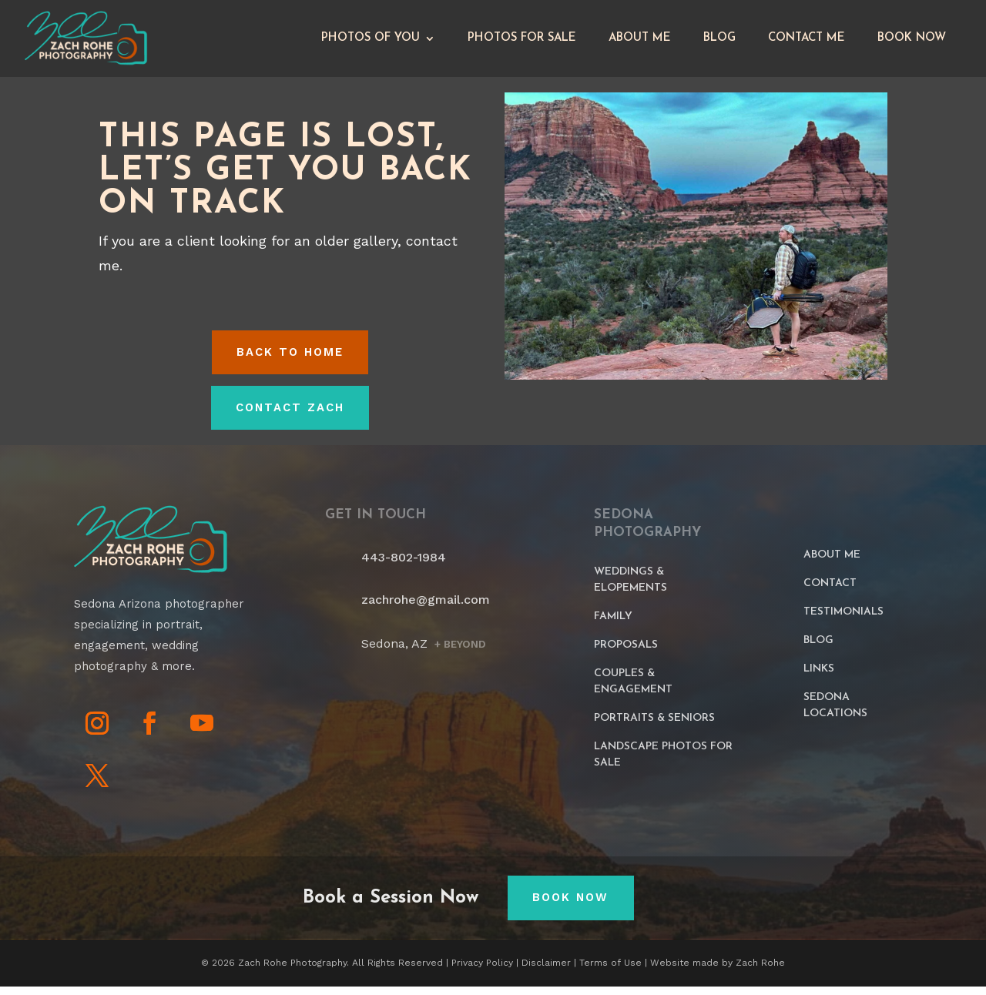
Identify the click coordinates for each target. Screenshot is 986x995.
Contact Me (806, 42)
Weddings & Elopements (630, 587)
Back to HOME (290, 360)
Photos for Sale (522, 42)
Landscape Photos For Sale (663, 762)
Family (613, 624)
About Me (640, 42)
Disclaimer (546, 971)
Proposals (626, 652)
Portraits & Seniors (654, 726)
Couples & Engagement (633, 689)
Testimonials (843, 619)
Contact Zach (289, 416)
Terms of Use (610, 971)
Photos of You (370, 42)
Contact (830, 591)
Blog (719, 42)
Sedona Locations (835, 713)
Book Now (911, 42)
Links (818, 676)
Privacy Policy (482, 971)
